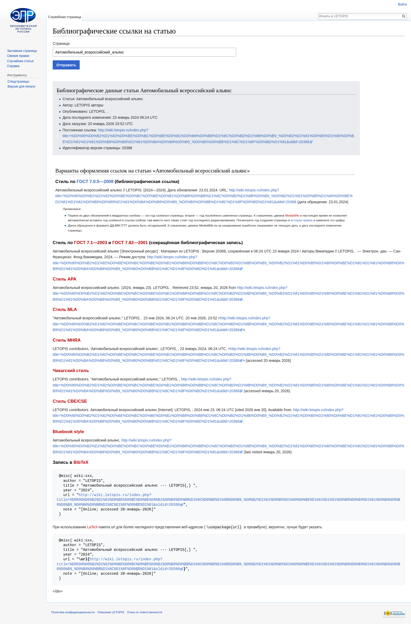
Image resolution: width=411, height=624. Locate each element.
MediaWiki (292, 215)
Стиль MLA (65, 309)
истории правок (302, 220)
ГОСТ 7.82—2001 (130, 242)
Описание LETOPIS (111, 612)
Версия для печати (21, 86)
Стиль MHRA (67, 340)
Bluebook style (68, 431)
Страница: (61, 43)
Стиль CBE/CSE (70, 401)
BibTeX (81, 462)
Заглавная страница (22, 51)
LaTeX (92, 527)
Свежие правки (18, 56)
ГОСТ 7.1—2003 (90, 242)
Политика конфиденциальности (73, 612)
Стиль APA (64, 279)
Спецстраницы (18, 81)
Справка (13, 66)
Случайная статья (20, 61)
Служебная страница (64, 17)
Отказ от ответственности (144, 612)
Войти (402, 4)
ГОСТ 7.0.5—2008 (95, 181)
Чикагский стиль (71, 370)
